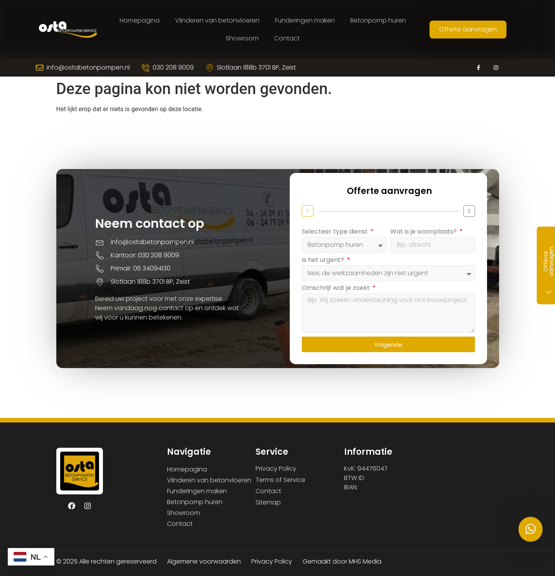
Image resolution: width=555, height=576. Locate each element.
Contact (287, 38)
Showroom (242, 38)
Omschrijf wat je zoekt (347, 293)
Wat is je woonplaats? (435, 237)
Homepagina (140, 20)
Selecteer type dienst (346, 237)
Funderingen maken (305, 20)
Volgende (399, 349)
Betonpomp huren (378, 20)
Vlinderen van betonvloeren (217, 20)
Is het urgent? (334, 265)
